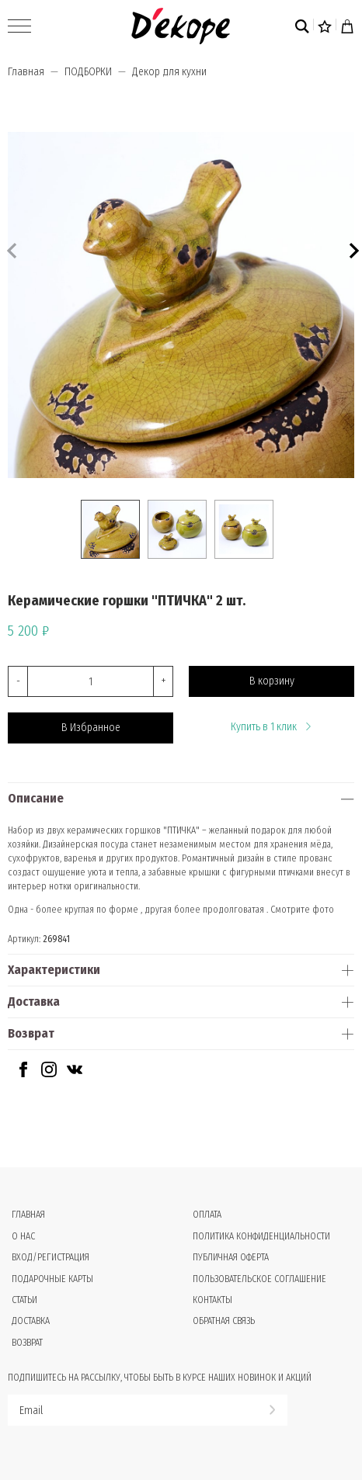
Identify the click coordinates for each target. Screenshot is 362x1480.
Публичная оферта (231, 1257)
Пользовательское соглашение (259, 1279)
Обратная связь (224, 1320)
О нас (23, 1236)
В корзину (271, 681)
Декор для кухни (169, 71)
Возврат (31, 1033)
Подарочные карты (52, 1279)
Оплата (207, 1214)
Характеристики (54, 969)
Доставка (34, 1001)
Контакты (212, 1300)
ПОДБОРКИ (88, 71)
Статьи (24, 1300)
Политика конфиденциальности (261, 1236)
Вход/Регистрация (50, 1257)
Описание (36, 798)
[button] (352, 249)
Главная (26, 71)
